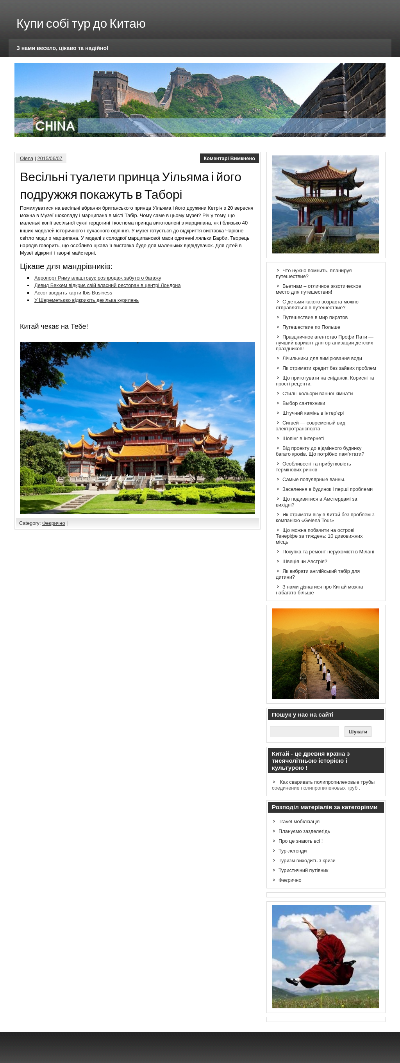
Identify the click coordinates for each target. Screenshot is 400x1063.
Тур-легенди (293, 851)
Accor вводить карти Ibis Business (73, 293)
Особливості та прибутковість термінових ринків (313, 467)
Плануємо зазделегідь (304, 831)
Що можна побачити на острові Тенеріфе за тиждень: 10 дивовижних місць (319, 536)
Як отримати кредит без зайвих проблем (329, 368)
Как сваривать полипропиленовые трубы (327, 782)
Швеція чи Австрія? (304, 561)
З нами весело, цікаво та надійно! (62, 48)
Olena (26, 158)
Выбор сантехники (303, 403)
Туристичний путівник (303, 870)
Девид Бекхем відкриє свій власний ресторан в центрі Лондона (107, 285)
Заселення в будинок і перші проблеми (327, 489)
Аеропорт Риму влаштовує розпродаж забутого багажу (97, 278)
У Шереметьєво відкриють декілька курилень (86, 300)
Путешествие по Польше (311, 327)
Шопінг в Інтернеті (303, 438)
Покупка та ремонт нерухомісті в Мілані (328, 552)
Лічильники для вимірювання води (322, 358)
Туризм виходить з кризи (307, 860)
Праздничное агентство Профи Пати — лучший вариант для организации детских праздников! (324, 342)
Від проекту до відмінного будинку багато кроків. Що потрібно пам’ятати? (320, 451)
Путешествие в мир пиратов (315, 317)
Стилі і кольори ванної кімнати (317, 393)
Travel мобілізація (299, 821)
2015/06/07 (50, 158)
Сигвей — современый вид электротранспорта (310, 426)
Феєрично (53, 523)
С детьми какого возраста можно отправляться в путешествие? (317, 304)
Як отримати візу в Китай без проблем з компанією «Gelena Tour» (325, 517)
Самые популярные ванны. (313, 479)
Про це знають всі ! (301, 841)
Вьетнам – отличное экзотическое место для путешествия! (318, 289)
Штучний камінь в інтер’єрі (313, 413)
